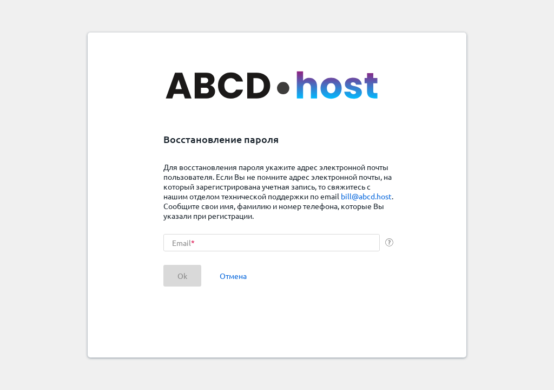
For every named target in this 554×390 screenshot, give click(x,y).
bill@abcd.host (366, 196)
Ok (182, 276)
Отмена (233, 276)
